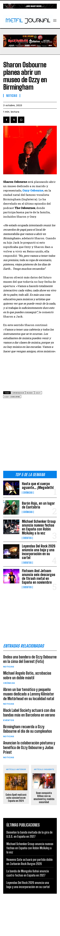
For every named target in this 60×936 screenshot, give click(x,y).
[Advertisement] (30, 436)
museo (30, 393)
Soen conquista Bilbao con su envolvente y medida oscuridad (44, 797)
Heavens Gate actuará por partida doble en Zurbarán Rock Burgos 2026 (29, 862)
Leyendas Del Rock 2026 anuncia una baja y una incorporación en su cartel (38, 552)
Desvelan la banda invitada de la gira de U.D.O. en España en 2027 (29, 834)
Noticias (8, 666)
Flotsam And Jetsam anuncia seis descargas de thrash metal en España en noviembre (38, 577)
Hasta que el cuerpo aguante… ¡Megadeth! (38, 486)
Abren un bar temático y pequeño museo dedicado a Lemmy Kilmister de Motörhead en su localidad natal (28, 694)
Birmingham (18, 393)
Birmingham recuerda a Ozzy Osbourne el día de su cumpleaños (27, 729)
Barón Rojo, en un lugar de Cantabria (38, 505)
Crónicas (28, 492)
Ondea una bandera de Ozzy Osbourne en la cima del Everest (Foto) (30, 659)
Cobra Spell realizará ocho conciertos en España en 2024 (16, 797)
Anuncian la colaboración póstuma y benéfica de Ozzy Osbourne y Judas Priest (29, 747)
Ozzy (38, 393)
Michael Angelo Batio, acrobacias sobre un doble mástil (27, 675)
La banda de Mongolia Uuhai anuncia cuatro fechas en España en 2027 (27, 873)
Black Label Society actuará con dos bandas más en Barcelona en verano (29, 712)
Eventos (27, 538)
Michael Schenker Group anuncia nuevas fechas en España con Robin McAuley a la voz (39, 527)
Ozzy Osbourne (12, 397)
